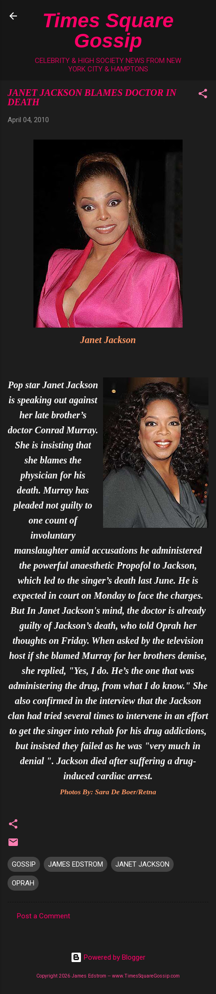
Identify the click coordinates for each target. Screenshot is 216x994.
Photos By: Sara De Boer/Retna (108, 792)
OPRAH (23, 883)
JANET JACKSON (142, 864)
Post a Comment (43, 916)
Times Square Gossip (108, 30)
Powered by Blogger (108, 957)
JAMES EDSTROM (75, 864)
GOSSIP (24, 864)
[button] (202, 95)
